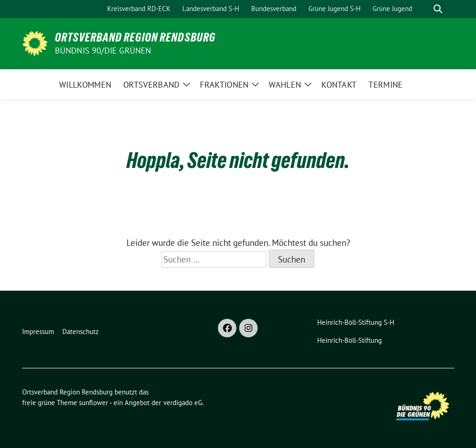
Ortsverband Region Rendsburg (135, 37)
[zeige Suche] (438, 9)
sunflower (93, 402)
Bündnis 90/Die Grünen (103, 50)
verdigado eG (182, 402)
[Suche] (425, 9)
